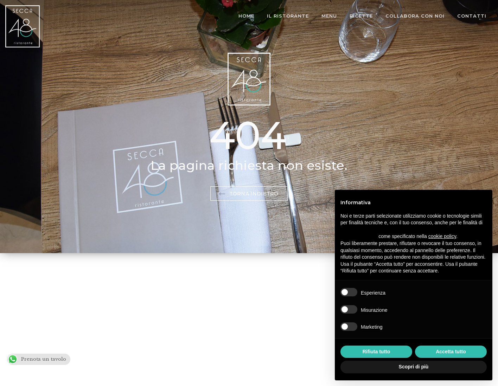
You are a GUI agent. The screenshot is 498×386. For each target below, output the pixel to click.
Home (246, 16)
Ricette (361, 16)
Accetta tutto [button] (451, 351)
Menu (329, 16)
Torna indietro (249, 194)
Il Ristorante (288, 16)
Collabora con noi (415, 16)
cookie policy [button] (442, 236)
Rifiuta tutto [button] (376, 351)
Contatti (471, 16)
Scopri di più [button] (414, 366)
